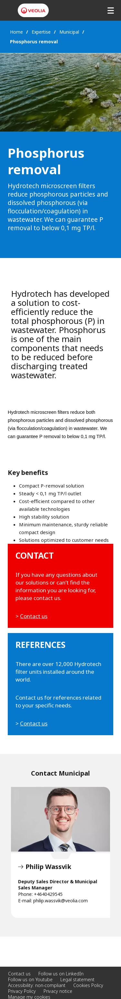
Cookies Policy (88, 985)
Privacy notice (58, 991)
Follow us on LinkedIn (61, 974)
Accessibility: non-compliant (37, 985)
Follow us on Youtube (30, 979)
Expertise (41, 32)
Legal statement (77, 979)
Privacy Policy (22, 991)
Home (16, 32)
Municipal (69, 32)
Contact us (33, 616)
